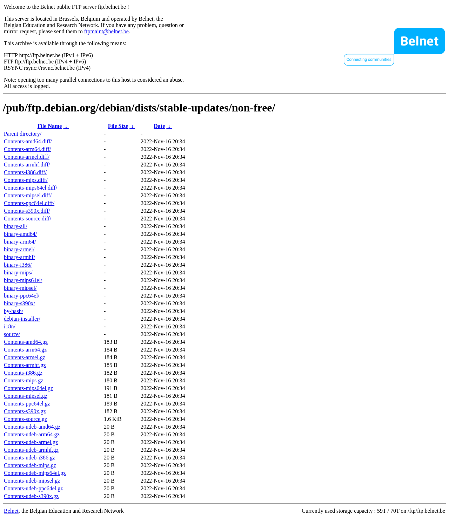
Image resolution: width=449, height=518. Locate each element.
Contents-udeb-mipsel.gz (32, 481)
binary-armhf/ (19, 257)
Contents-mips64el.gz (28, 388)
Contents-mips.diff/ (26, 180)
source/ (12, 334)
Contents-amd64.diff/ (28, 141)
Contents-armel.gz (24, 357)
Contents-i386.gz (23, 373)
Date (159, 126)
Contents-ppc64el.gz (27, 404)
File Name (50, 126)
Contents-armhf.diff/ (27, 165)
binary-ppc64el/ (21, 296)
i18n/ (9, 326)
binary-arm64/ (20, 242)
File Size (118, 126)
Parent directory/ (22, 134)
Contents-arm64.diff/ (27, 149)
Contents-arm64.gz (25, 350)
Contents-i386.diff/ (25, 172)
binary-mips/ (18, 272)
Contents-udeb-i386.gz (29, 458)
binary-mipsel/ (20, 288)
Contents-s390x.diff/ (27, 211)
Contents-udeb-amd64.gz (32, 427)
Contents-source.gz (25, 419)
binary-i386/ (18, 265)
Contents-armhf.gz (25, 365)
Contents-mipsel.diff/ (28, 195)
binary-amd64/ (20, 234)
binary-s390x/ (19, 303)
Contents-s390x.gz (25, 411)
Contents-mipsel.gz (25, 396)
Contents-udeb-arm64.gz (32, 434)
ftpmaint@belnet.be (106, 31)
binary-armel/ (19, 249)
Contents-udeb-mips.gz (30, 465)
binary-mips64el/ (23, 280)
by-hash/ (13, 311)
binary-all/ (15, 226)
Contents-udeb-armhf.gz (31, 450)
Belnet (11, 511)
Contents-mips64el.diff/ (30, 188)
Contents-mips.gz (23, 380)
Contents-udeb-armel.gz (31, 442)
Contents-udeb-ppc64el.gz (33, 488)
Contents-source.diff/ (27, 218)
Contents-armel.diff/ (26, 157)
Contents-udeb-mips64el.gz (35, 473)
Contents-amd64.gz (26, 342)
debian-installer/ (22, 319)
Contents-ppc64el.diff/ (29, 203)
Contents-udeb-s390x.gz (31, 496)
